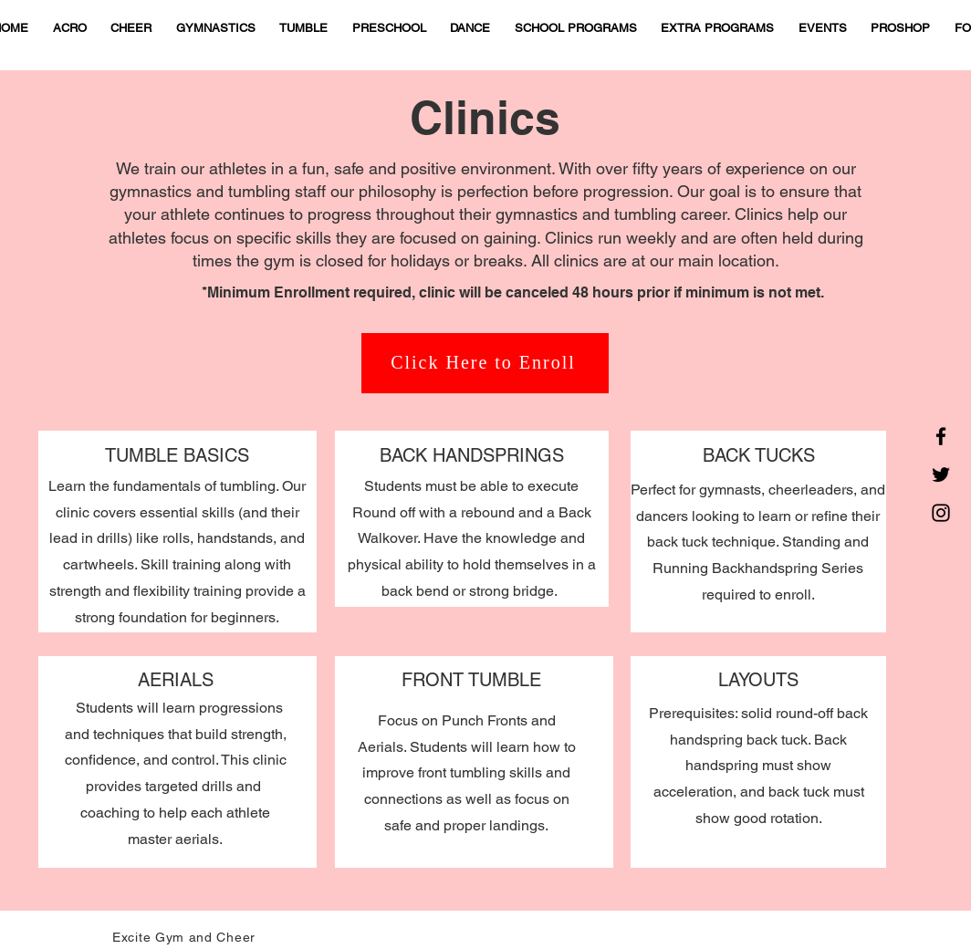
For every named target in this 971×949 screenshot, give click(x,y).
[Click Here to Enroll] (485, 363)
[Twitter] (941, 474)
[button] (303, 29)
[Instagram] (941, 513)
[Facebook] (941, 436)
